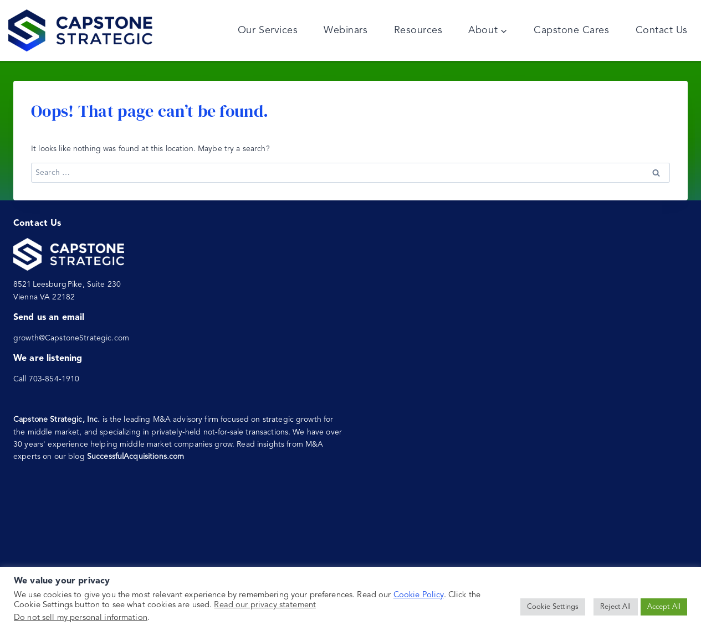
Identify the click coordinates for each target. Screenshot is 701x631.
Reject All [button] (615, 607)
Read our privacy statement (265, 605)
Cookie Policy (418, 595)
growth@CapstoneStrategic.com (71, 338)
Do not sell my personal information (80, 618)
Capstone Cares (572, 30)
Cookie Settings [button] (553, 607)
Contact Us (662, 30)
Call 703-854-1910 (46, 379)
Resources (418, 30)
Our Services (268, 30)
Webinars (345, 30)
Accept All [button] (663, 607)
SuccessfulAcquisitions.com (136, 457)
